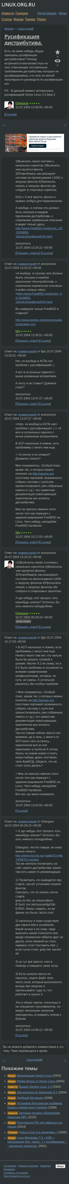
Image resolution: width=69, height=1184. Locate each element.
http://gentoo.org (43, 473)
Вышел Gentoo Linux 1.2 (35, 1086)
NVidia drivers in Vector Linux (36, 1081)
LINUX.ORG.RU (18, 4)
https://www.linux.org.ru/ (17, 1176)
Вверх (60, 1166)
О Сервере (10, 1165)
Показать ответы (27, 253)
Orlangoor (22, 103)
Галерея (22, 13)
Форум (18, 19)
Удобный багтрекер (30, 1097)
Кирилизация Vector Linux (34, 1075)
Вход (63, 13)
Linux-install (25, 28)
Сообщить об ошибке (16, 1172)
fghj (17, 331)
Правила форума (28, 1165)
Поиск (41, 19)
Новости (7, 13)
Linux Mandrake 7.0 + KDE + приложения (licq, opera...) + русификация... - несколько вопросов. (37, 1142)
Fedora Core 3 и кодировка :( (38, 1132)
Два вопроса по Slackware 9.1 (37, 1092)
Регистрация (47, 13)
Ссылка (10, 114)
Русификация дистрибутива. (23, 39)
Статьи (6, 19)
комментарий (27, 263)
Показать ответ (26, 340)
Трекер (30, 19)
